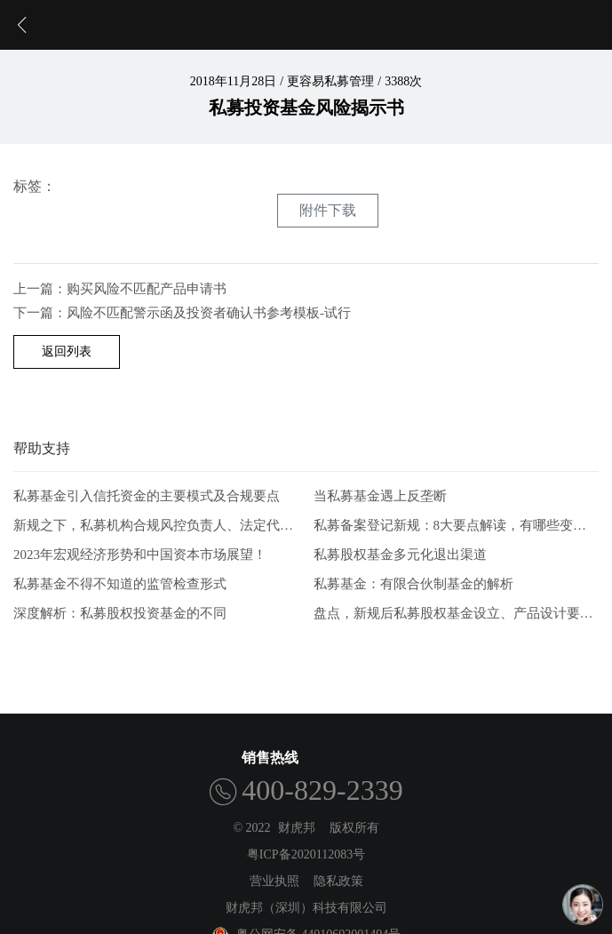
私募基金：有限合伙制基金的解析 (413, 584)
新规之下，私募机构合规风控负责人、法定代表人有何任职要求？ (156, 525)
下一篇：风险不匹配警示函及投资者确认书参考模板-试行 (182, 313)
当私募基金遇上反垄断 (380, 496)
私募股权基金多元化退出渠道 (400, 554)
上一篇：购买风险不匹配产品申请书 (120, 289)
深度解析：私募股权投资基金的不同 (120, 613)
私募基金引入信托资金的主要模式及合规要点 (146, 496)
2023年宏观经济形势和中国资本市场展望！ (139, 554)
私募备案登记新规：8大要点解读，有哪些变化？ (457, 525)
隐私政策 (338, 881)
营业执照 (274, 881)
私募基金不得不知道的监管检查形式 (120, 584)
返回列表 (66, 351)
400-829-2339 (322, 790)
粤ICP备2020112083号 (306, 854)
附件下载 (327, 210)
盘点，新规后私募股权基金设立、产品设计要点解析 (457, 613)
